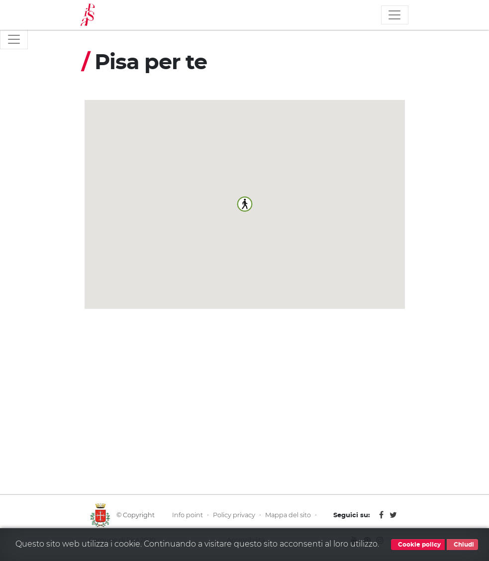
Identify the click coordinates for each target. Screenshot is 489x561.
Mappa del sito (288, 515)
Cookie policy (418, 545)
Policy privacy (234, 515)
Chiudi (462, 545)
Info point (187, 515)
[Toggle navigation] (394, 14)
